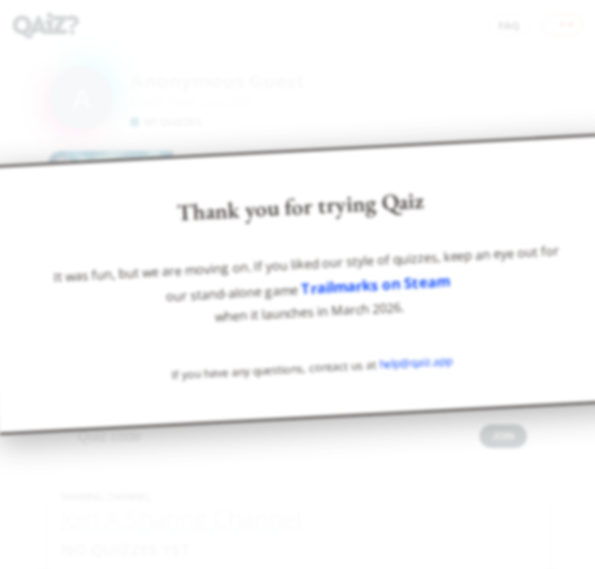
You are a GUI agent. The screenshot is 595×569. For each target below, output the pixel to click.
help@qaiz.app (416, 362)
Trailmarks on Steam (375, 285)
